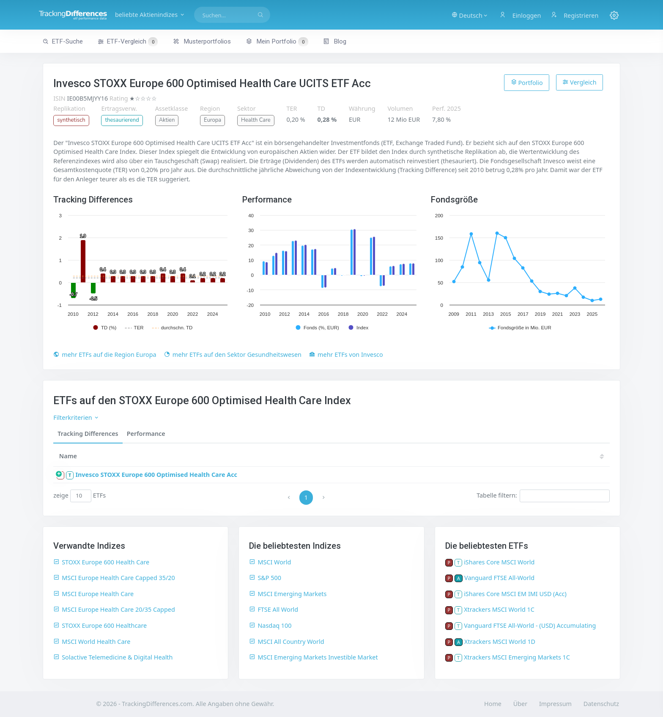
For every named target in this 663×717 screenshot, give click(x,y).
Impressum (555, 704)
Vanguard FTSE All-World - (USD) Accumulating (530, 625)
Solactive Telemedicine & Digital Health (113, 657)
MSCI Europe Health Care (93, 594)
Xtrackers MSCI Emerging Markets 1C (517, 657)
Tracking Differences (88, 434)
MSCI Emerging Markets (287, 594)
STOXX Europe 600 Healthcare (100, 625)
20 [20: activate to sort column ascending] (491, 456)
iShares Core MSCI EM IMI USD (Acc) (515, 594)
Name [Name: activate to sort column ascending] (68, 456)
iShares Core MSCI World (499, 562)
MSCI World (270, 562)
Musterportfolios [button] (202, 41)
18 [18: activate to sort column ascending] (542, 456)
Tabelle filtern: (543, 496)
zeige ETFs (79, 496)
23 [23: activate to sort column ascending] (415, 456)
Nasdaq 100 (270, 625)
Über (520, 704)
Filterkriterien (76, 417)
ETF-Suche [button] (63, 41)
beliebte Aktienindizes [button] (175, 15)
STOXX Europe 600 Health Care (101, 562)
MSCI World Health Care (91, 642)
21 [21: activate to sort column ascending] (466, 456)
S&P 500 (265, 578)
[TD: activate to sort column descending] (342, 456)
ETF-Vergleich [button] (128, 42)
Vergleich (579, 82)
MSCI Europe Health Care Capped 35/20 (114, 578)
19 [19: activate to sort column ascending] (517, 456)
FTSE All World (273, 609)
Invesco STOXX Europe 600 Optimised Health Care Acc (156, 475)
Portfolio (527, 82)
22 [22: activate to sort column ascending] (441, 456)
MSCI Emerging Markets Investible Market (313, 657)
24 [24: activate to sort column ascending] (390, 456)
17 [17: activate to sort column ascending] (567, 456)
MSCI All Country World (286, 642)
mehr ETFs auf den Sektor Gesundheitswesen (232, 354)
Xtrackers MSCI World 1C (499, 609)
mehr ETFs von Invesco (346, 354)
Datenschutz (601, 704)
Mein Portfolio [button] (277, 41)
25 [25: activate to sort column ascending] (365, 456)
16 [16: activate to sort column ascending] (593, 456)
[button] (465, 15)
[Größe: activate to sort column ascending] (311, 456)
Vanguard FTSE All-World (499, 578)
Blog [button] (334, 41)
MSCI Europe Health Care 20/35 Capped (114, 609)
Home (492, 704)
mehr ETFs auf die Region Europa (104, 354)
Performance (146, 434)
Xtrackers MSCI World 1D (499, 642)
